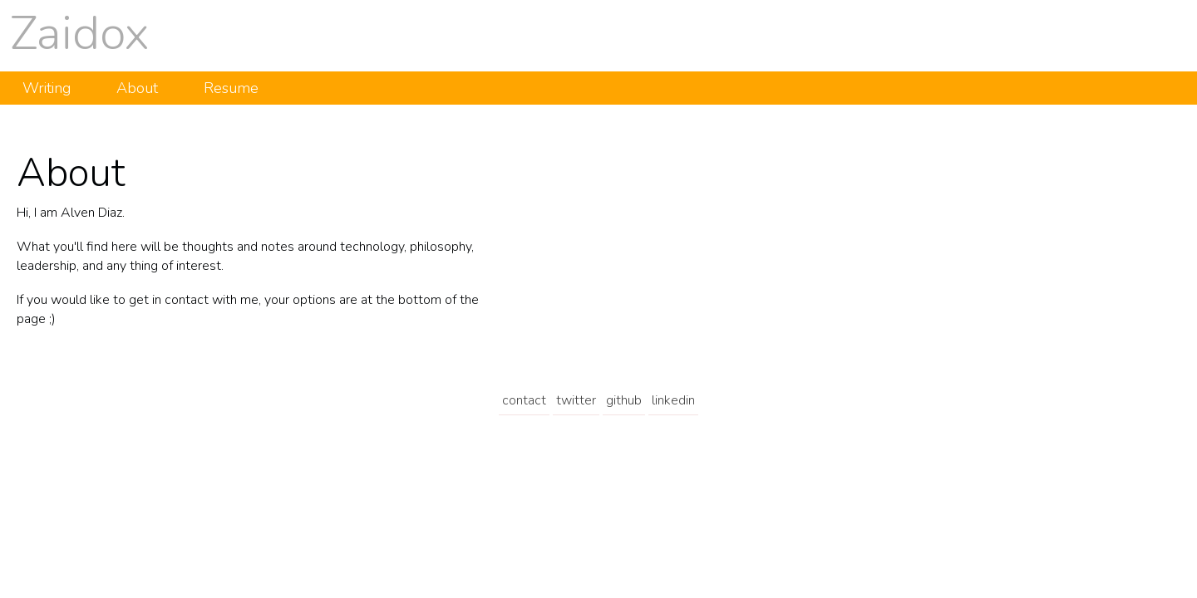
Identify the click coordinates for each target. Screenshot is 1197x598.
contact (524, 400)
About (137, 88)
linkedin (673, 400)
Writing (46, 88)
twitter (576, 400)
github (624, 400)
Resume (231, 88)
